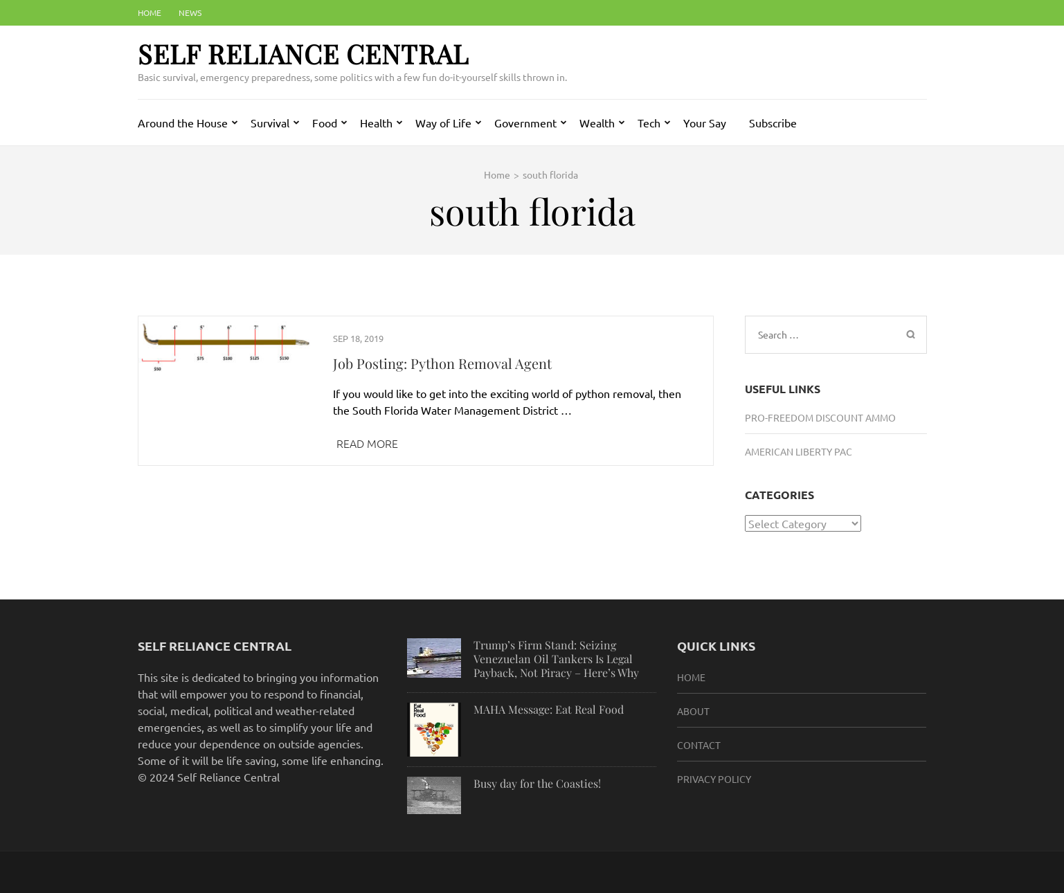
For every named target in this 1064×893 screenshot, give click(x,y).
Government (525, 122)
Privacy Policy (714, 779)
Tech (649, 122)
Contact (699, 745)
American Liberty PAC (798, 451)
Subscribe (773, 122)
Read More (367, 443)
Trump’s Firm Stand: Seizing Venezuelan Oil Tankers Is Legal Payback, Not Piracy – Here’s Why (556, 659)
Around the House (183, 122)
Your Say (704, 122)
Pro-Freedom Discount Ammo (820, 417)
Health (376, 122)
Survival (270, 122)
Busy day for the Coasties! (537, 783)
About (693, 711)
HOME (691, 677)
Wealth (597, 122)
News (190, 12)
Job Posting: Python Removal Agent (442, 363)
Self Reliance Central (303, 53)
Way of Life (443, 122)
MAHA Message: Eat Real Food (549, 709)
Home (149, 12)
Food (324, 122)
